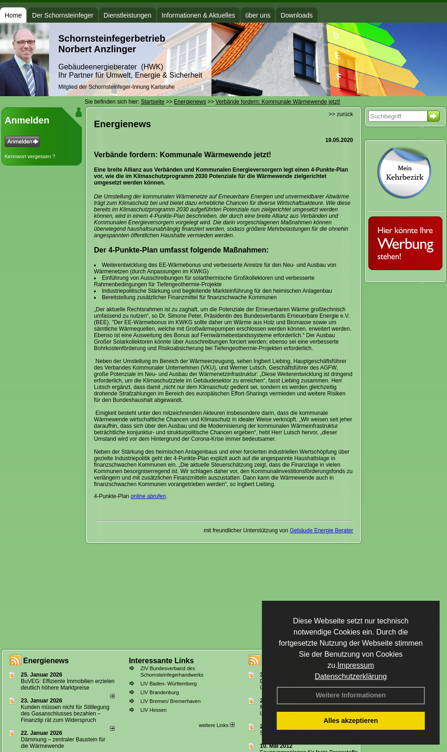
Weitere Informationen (351, 695)
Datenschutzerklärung (351, 676)
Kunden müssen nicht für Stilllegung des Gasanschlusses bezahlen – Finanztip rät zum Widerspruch (65, 713)
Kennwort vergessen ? (30, 156)
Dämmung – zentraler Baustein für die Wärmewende (63, 742)
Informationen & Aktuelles (198, 15)
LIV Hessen (153, 710)
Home (13, 15)
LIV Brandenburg (159, 692)
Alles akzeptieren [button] (350, 720)
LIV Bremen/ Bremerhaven (170, 701)
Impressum (355, 665)
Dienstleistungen (128, 15)
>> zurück (341, 114)
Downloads (296, 15)
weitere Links (216, 725)
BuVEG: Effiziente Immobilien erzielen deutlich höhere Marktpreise (68, 684)
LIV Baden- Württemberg (168, 683)
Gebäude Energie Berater (321, 530)
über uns (257, 15)
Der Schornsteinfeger (62, 15)
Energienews (46, 661)
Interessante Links (161, 661)
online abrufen (148, 496)
